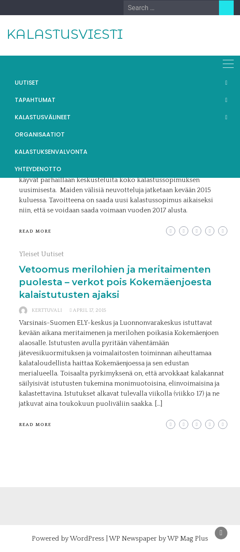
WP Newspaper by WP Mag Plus (158, 538)
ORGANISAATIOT (40, 134)
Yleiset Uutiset (41, 254)
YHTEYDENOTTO (38, 169)
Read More (35, 231)
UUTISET (27, 82)
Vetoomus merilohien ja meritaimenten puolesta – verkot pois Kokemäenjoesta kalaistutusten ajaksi (115, 282)
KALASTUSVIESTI (64, 34)
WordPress (87, 538)
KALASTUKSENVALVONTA (51, 151)
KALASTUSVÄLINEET (43, 117)
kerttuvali (47, 310)
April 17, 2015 (89, 310)
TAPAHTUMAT (35, 100)
